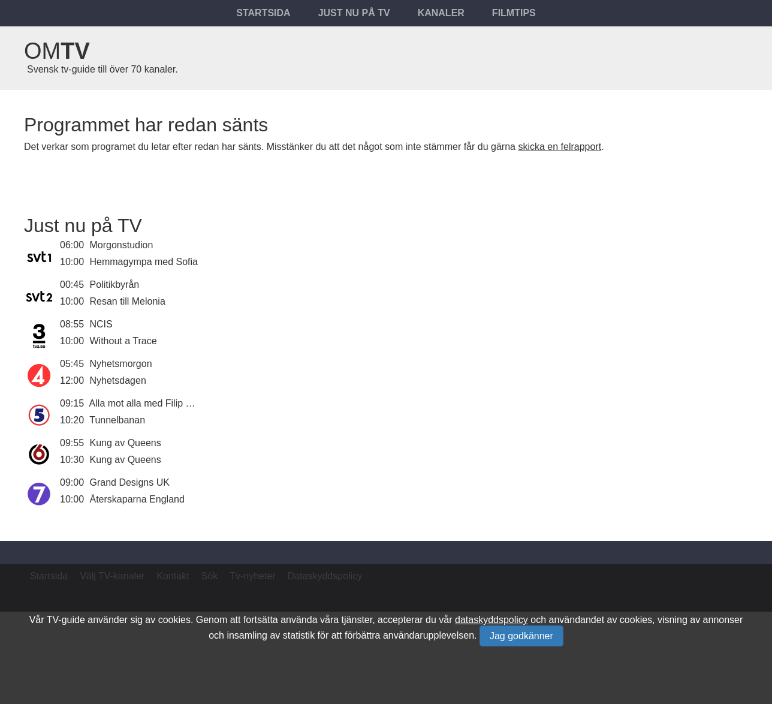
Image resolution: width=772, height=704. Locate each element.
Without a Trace (123, 341)
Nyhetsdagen (118, 380)
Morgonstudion (121, 245)
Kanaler (441, 13)
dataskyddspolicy (491, 620)
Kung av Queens (125, 443)
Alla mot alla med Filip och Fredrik (161, 403)
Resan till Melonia (127, 301)
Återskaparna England (137, 499)
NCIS (101, 324)
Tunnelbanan (117, 420)
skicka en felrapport (559, 147)
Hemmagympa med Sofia (144, 262)
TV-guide (66, 620)
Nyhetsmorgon (121, 364)
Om (57, 51)
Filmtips (514, 13)
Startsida (263, 13)
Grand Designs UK (130, 482)
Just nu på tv (354, 13)
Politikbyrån (115, 284)
